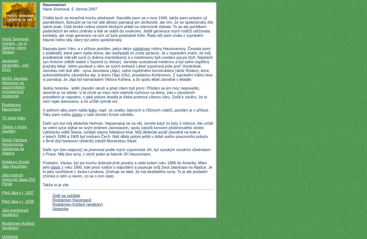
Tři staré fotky (14, 118)
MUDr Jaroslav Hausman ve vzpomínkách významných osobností (15, 87)
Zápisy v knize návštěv (14, 129)
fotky (93, 110)
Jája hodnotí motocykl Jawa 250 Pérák (18, 179)
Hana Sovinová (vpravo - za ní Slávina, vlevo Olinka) (15, 45)
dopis (56, 167)
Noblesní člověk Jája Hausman (16, 164)
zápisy (76, 115)
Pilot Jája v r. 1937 (18, 193)
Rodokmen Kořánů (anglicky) (18, 225)
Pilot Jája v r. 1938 (18, 201)
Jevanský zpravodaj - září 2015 (15, 65)
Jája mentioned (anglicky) (15, 212)
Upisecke (10, 237)
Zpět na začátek (66, 196)
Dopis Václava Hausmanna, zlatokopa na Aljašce (14, 146)
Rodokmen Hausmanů (11, 107)
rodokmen (141, 49)
